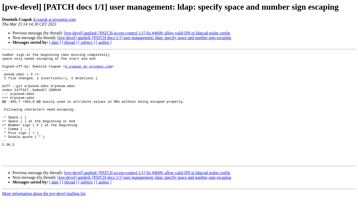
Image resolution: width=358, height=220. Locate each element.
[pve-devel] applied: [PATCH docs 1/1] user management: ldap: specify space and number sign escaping (144, 37)
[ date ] (55, 42)
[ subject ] (86, 42)
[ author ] (104, 42)
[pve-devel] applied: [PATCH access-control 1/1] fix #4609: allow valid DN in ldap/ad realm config (147, 33)
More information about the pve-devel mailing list (44, 215)
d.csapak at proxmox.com (54, 19)
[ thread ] (69, 42)
